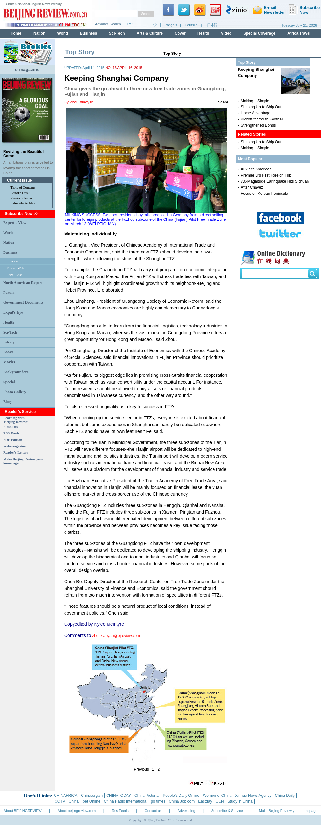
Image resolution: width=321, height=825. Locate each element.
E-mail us (10, 427)
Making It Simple (255, 101)
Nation (8, 242)
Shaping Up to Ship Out (261, 107)
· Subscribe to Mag (22, 203)
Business (10, 252)
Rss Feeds (120, 811)
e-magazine (27, 69)
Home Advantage (255, 113)
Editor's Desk (20, 192)
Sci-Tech (10, 332)
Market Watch (16, 268)
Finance (12, 261)
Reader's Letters (15, 452)
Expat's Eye (13, 312)
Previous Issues (21, 198)
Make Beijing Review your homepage (288, 811)
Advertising (186, 811)
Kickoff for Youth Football (262, 119)
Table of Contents (22, 187)
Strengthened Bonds (258, 125)
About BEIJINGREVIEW (23, 811)
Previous (141, 769)
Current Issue (19, 180)
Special (9, 382)
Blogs (7, 402)
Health (8, 322)
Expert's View (14, 222)
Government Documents (23, 302)
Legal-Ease (14, 274)
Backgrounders (15, 372)
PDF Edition (12, 439)
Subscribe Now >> (21, 213)
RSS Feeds (11, 433)
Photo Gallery (14, 392)
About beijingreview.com (77, 811)
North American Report (23, 282)
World (8, 232)
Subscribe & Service (227, 811)
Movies (9, 362)
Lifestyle (10, 342)
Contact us (153, 811)
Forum (8, 292)
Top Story (172, 53)
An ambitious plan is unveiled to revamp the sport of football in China (28, 168)
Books (8, 352)
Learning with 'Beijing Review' (15, 420)
